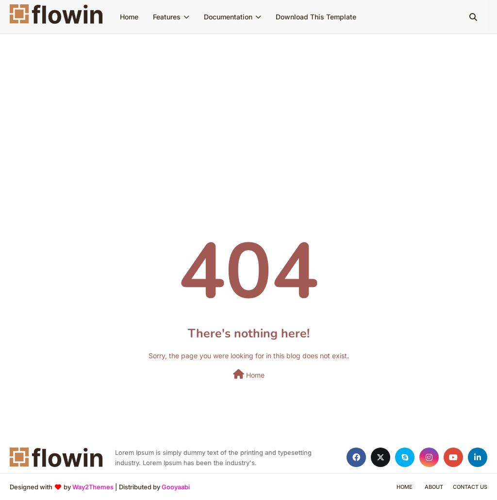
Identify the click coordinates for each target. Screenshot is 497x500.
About (434, 486)
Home (249, 374)
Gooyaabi (176, 487)
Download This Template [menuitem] (316, 17)
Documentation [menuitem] (228, 17)
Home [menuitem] (129, 17)
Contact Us (470, 486)
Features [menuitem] (167, 17)
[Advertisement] (248, 107)
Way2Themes (93, 487)
